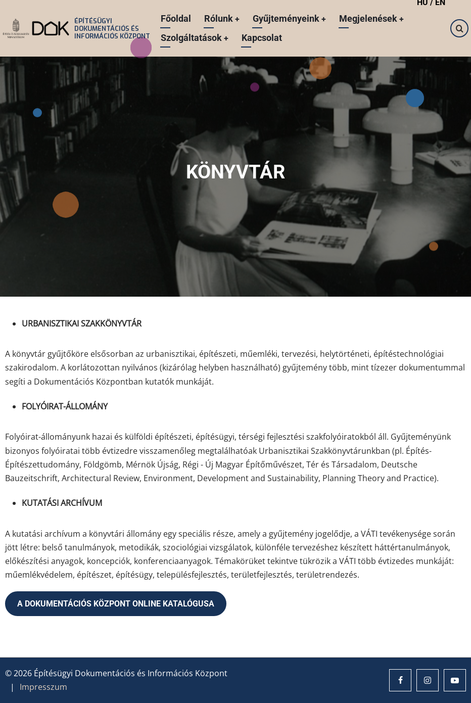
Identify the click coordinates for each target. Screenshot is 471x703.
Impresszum (43, 686)
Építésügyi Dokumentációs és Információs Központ (112, 28)
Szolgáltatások (194, 37)
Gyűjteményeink (289, 18)
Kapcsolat (262, 37)
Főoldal (175, 18)
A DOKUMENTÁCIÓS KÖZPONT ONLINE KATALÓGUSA (115, 603)
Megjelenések (372, 18)
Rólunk (222, 18)
